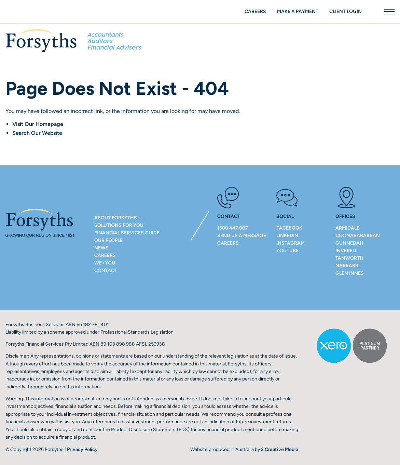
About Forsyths (115, 218)
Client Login (345, 11)
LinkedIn (287, 235)
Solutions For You (118, 225)
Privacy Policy (82, 449)
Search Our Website (37, 133)
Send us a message (241, 235)
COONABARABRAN (357, 235)
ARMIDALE (347, 228)
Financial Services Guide (127, 233)
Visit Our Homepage (37, 124)
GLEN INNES (349, 273)
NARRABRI (347, 266)
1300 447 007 (232, 228)
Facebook (289, 228)
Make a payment (297, 11)
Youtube (287, 251)
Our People (108, 240)
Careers (255, 11)
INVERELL (346, 251)
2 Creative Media (279, 449)
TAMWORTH (349, 258)
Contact (105, 270)
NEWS (101, 248)
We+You (104, 263)
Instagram (290, 243)
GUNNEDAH (349, 243)
